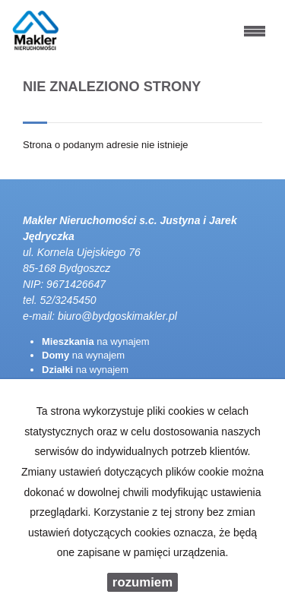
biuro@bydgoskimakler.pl (117, 316)
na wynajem (96, 341)
